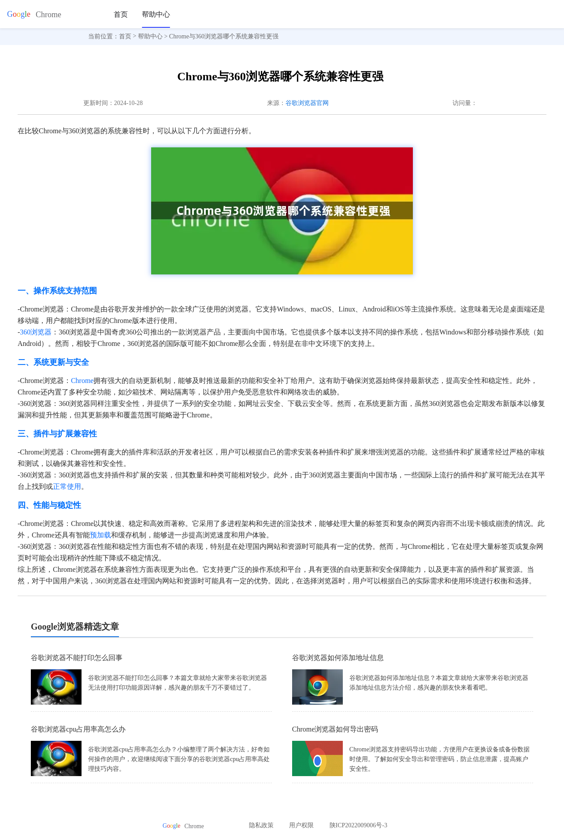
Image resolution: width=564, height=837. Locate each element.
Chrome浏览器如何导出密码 (335, 729)
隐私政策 (261, 825)
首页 (121, 14)
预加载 (100, 535)
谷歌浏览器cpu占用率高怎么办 (78, 729)
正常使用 (67, 486)
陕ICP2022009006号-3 (358, 825)
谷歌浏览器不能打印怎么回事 (76, 657)
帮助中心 (156, 14)
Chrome (82, 380)
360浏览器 (36, 332)
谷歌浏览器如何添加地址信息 (338, 657)
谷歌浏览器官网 (307, 103)
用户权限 (301, 825)
